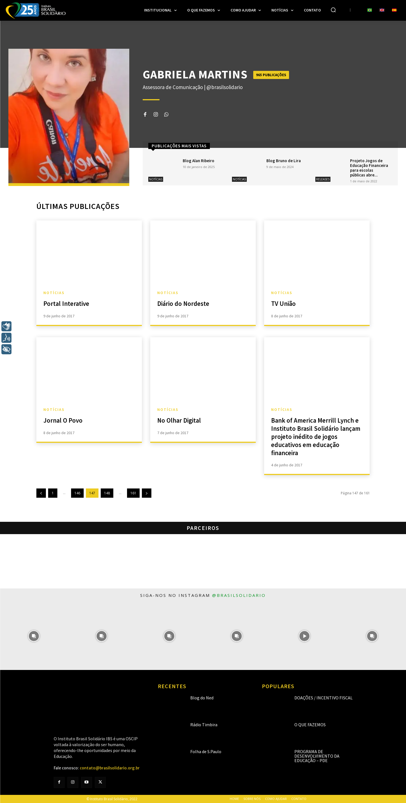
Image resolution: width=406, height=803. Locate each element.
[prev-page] (41, 493)
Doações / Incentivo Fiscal (323, 697)
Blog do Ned (201, 697)
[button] (333, 10)
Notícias (155, 179)
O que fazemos (310, 724)
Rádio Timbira (203, 724)
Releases (323, 179)
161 (133, 493)
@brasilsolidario (239, 595)
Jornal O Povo (63, 420)
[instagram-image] (34, 636)
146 (77, 493)
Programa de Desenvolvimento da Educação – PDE (316, 756)
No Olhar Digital (180, 420)
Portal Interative (67, 303)
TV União (284, 303)
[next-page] (146, 493)
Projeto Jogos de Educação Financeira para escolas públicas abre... (369, 168)
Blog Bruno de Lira (283, 160)
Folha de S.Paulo (205, 751)
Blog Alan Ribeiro (198, 160)
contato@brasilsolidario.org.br (110, 768)
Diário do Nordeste (184, 303)
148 (107, 493)
